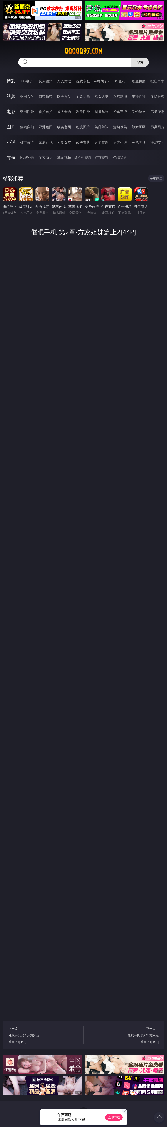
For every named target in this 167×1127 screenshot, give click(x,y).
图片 (11, 127)
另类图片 (157, 127)
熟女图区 (139, 127)
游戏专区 (83, 81)
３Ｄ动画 (83, 96)
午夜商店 (46, 157)
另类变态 (157, 111)
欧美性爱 (83, 111)
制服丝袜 (102, 111)
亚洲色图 (46, 127)
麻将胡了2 (101, 81)
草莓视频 (64, 157)
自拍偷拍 (46, 96)
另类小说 (120, 142)
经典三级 (120, 111)
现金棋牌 (139, 81)
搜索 (140, 62)
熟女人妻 (102, 96)
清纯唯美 (120, 127)
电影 (11, 111)
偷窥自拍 (27, 127)
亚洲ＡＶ (27, 96)
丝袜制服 (120, 96)
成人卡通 (64, 111)
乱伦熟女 (139, 111)
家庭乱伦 (46, 142)
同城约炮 (27, 157)
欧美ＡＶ (64, 96)
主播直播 (139, 96)
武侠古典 (83, 142)
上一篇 (24, 1036)
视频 (11, 96)
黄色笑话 (139, 142)
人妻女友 (64, 142)
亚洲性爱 (27, 111)
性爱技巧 (157, 142)
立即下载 (114, 1117)
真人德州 (46, 81)
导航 (11, 157)
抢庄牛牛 (157, 81)
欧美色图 (64, 127)
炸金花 (120, 81)
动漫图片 (83, 127)
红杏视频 (102, 157)
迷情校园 (102, 142)
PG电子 (27, 81)
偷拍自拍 (46, 111)
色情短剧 (120, 157)
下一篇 (142, 1036)
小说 (11, 142)
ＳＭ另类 (157, 96)
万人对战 (64, 81)
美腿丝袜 (102, 127)
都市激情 (27, 142)
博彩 (11, 81)
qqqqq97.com (83, 51)
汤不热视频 (83, 157)
